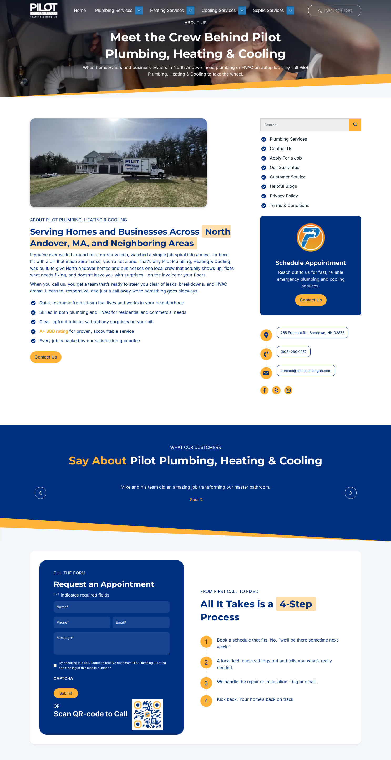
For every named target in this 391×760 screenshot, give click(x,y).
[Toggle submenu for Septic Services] (290, 10)
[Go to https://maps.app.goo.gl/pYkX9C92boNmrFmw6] (310, 335)
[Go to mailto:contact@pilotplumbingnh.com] (310, 373)
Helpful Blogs (283, 186)
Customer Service (288, 177)
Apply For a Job (286, 158)
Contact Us (281, 148)
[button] (334, 11)
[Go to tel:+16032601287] (310, 354)
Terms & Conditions (289, 205)
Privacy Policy (284, 195)
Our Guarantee (284, 167)
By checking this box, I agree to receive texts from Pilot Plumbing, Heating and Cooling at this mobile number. (112, 664)
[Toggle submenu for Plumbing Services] (139, 10)
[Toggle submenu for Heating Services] (190, 10)
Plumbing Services (288, 139)
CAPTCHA (63, 677)
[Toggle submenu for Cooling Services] (242, 10)
